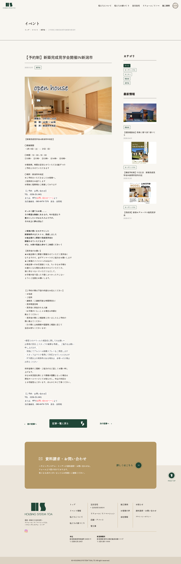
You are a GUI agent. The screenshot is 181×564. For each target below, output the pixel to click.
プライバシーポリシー (143, 516)
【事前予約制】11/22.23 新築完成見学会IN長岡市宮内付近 (139, 174)
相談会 (127, 79)
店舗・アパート (97, 519)
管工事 (93, 526)
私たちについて (104, 5)
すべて (127, 66)
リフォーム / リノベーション (103, 513)
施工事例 (166, 5)
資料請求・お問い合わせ (146, 510)
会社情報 (124, 516)
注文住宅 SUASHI (98, 507)
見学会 (38, 67)
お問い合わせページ (45, 198)
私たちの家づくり (121, 5)
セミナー (128, 74)
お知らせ (139, 504)
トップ (72, 504)
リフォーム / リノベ (151, 5)
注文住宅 (136, 5)
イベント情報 (75, 510)
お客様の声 (125, 510)
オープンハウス (130, 70)
